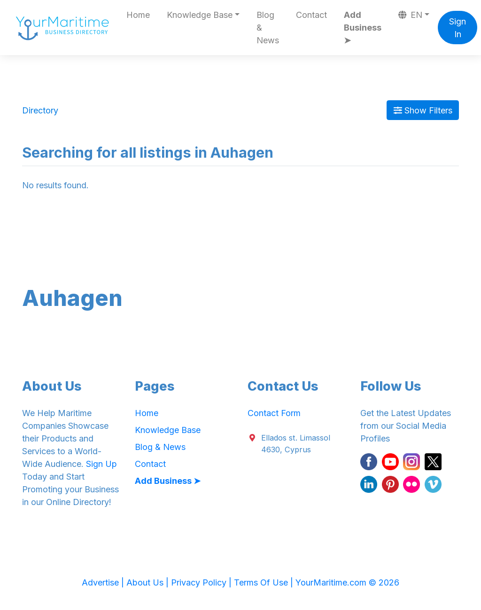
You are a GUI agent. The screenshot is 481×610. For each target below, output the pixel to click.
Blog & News (267, 27)
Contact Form (274, 413)
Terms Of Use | (264, 582)
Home (138, 15)
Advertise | (104, 582)
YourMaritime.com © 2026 (347, 582)
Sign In (457, 27)
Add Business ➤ (362, 27)
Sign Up (101, 464)
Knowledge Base (168, 430)
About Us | (148, 582)
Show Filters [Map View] (423, 110)
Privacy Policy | (202, 582)
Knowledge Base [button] (200, 15)
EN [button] (410, 15)
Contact (311, 15)
